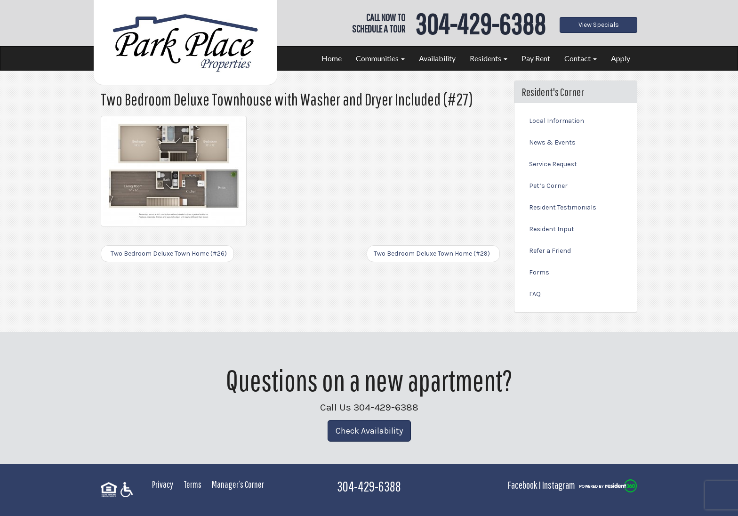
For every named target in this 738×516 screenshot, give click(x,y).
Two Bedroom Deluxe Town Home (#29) (433, 254)
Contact (580, 58)
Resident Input (551, 229)
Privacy (162, 484)
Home (331, 58)
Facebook (522, 485)
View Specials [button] (598, 25)
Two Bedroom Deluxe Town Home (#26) (167, 254)
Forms (539, 272)
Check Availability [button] (369, 431)
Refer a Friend (550, 251)
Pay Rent (535, 58)
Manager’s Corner (238, 484)
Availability (437, 58)
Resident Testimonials (562, 207)
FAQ (535, 294)
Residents (488, 58)
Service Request (553, 164)
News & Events (552, 142)
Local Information (556, 121)
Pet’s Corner (548, 186)
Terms (192, 484)
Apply (620, 58)
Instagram (558, 485)
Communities (380, 58)
